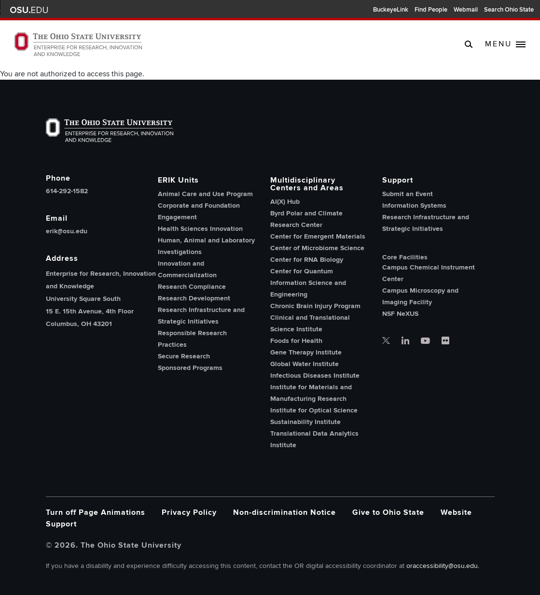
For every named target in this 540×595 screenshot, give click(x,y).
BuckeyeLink (390, 10)
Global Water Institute (304, 364)
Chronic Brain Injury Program (315, 306)
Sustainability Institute (305, 422)
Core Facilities (405, 257)
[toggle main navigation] (505, 44)
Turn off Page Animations (95, 512)
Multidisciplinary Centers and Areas (307, 184)
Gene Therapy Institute (306, 352)
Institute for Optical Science (314, 410)
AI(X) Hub (285, 202)
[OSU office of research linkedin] (405, 341)
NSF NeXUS (400, 314)
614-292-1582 (67, 191)
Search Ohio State (509, 10)
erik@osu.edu (66, 231)
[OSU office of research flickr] (445, 341)
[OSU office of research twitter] (386, 341)
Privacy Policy (189, 512)
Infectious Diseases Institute (315, 375)
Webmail (466, 10)
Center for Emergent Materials (317, 236)
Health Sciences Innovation (200, 229)
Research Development (194, 298)
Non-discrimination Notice (284, 512)
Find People (431, 10)
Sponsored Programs (190, 368)
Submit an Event (407, 194)
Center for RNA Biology (306, 259)
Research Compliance (192, 287)
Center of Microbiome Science (317, 248)
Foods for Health (296, 341)
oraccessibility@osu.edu (442, 566)
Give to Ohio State (388, 512)
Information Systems (414, 205)
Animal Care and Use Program (205, 194)
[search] (469, 44)
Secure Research (184, 356)
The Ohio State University (29, 10)
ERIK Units (178, 180)
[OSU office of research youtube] (425, 341)
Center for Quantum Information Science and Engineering (308, 282)
